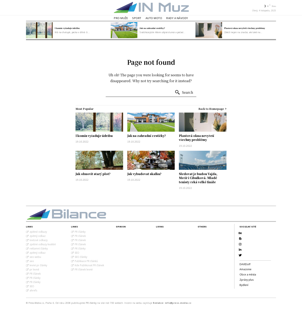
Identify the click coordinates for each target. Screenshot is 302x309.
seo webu (35, 257)
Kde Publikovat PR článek (89, 265)
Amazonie (245, 275)
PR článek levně (84, 269)
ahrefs (33, 290)
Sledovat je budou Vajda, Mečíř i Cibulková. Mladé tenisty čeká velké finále (198, 178)
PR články (35, 278)
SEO (32, 286)
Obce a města (248, 280)
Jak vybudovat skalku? (144, 174)
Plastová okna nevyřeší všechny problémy (244, 28)
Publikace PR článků (86, 261)
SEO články (81, 257)
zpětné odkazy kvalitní (43, 244)
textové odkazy (39, 240)
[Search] (184, 92)
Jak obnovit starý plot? (93, 174)
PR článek (35, 273)
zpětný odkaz (38, 236)
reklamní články (39, 248)
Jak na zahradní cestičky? (152, 28)
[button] (31, 8)
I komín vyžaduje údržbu (67, 28)
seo (32, 261)
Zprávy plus (247, 286)
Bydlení (244, 291)
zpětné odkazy (38, 232)
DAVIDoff (245, 270)
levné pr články (38, 265)
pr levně (34, 269)
